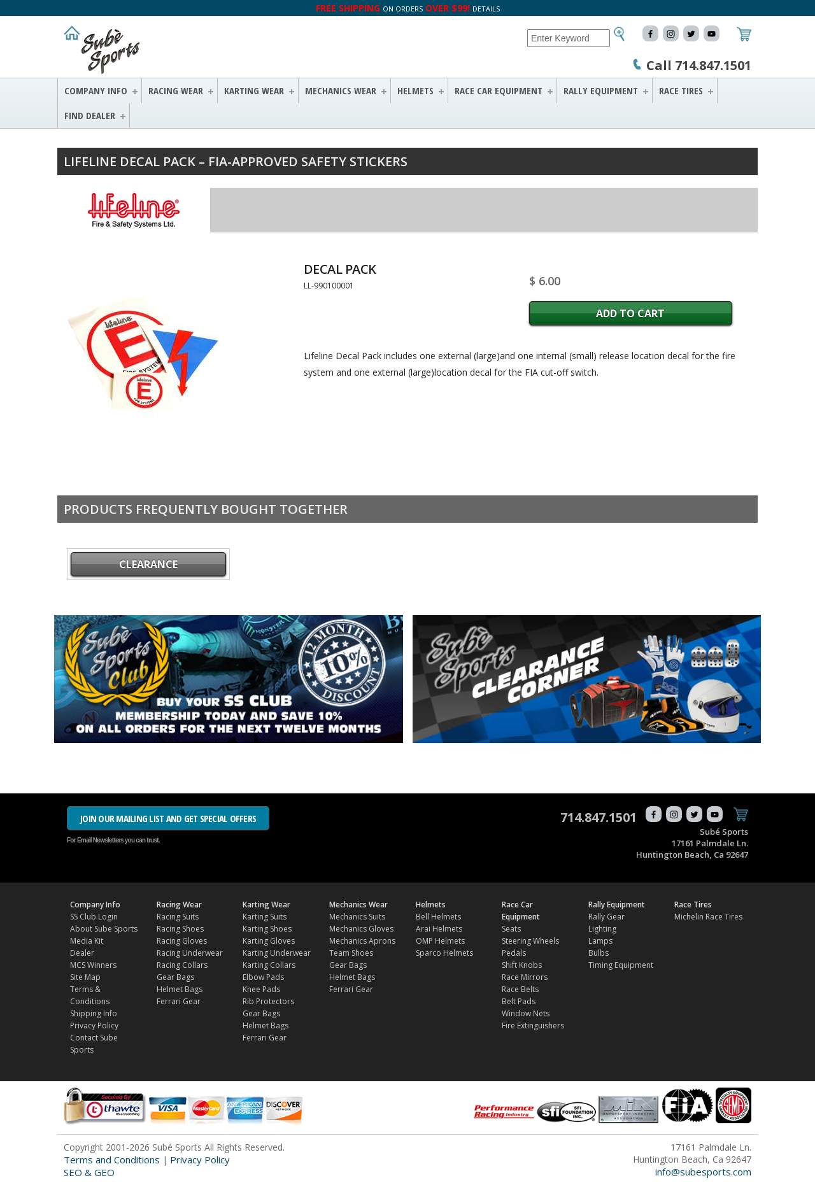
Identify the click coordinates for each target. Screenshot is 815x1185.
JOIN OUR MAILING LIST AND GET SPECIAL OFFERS (168, 818)
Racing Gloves (182, 940)
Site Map (85, 977)
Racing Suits (178, 916)
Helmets (415, 90)
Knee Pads (261, 989)
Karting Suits (265, 916)
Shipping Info (93, 1013)
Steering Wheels (530, 940)
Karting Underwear (277, 952)
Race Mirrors (525, 977)
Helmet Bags (179, 989)
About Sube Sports (104, 928)
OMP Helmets (440, 940)
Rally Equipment (600, 90)
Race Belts (520, 989)
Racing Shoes (180, 928)
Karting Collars (269, 965)
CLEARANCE (148, 564)
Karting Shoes (267, 928)
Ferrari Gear (179, 1001)
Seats (511, 928)
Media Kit (86, 940)
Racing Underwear (190, 952)
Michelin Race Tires (708, 916)
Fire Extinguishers (533, 1025)
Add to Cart (630, 313)
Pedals (514, 952)
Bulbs (598, 952)
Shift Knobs (522, 965)
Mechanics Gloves (361, 928)
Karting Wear (254, 90)
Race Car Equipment (498, 90)
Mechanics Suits (357, 916)
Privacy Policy (94, 1025)
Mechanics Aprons (362, 940)
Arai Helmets (439, 928)
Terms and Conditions (112, 1159)
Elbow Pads (263, 977)
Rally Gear (606, 916)
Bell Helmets (438, 916)
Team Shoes (351, 952)
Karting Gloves (269, 940)
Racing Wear (175, 90)
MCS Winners (93, 965)
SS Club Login (94, 916)
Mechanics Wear (340, 90)
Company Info (95, 90)
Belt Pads (518, 1001)
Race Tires (681, 90)
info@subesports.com (703, 1171)
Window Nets (525, 1013)
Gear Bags (175, 977)
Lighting (602, 928)
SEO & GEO (89, 1172)
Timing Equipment (620, 965)
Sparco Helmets (444, 952)
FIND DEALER (89, 115)
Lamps (600, 940)
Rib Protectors (268, 1001)
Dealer (82, 952)
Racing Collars (182, 965)
